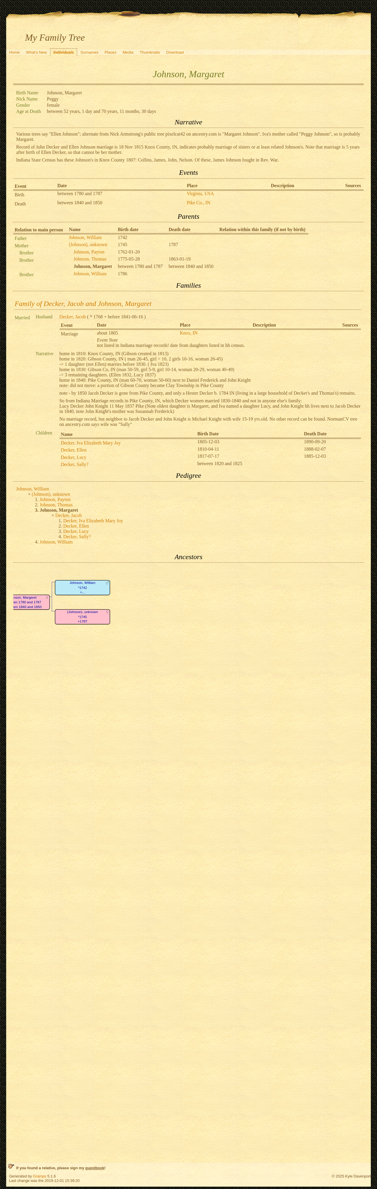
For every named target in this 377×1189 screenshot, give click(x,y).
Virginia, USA (200, 193)
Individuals (63, 52)
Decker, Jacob (72, 316)
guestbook (95, 1168)
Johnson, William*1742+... (82, 587)
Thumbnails (150, 52)
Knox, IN (188, 332)
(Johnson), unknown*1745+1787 (82, 617)
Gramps (40, 1176)
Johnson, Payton (89, 251)
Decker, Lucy (73, 457)
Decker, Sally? (75, 464)
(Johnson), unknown (88, 244)
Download (174, 52)
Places (110, 52)
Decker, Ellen (74, 449)
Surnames (89, 52)
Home (14, 52)
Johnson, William (85, 237)
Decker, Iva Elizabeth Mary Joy (91, 442)
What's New (36, 52)
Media (128, 52)
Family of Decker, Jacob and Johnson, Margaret (83, 303)
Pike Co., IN (198, 202)
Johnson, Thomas (90, 258)
